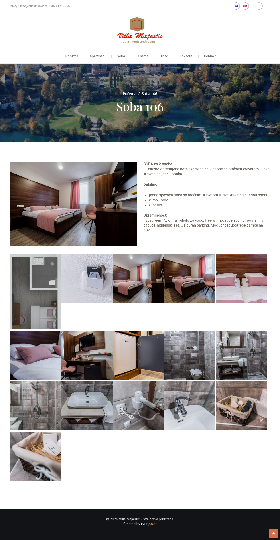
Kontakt (210, 56)
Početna (71, 56)
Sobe (121, 56)
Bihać (164, 56)
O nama (142, 56)
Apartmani (97, 56)
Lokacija (186, 56)
